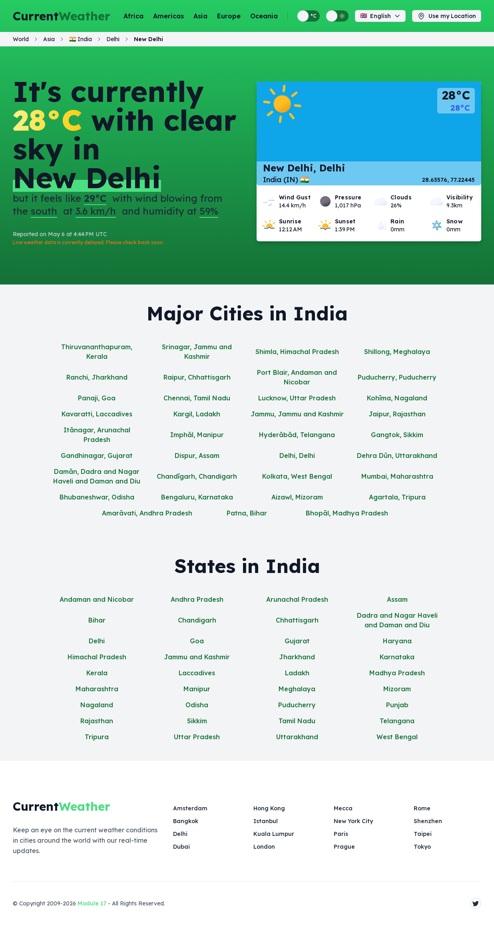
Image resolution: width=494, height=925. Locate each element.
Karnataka (397, 657)
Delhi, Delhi (297, 456)
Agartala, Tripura (397, 497)
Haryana (397, 641)
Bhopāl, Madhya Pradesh (347, 513)
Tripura (97, 737)
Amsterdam (190, 808)
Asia (200, 16)
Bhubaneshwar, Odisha (97, 497)
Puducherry (297, 705)
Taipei (423, 833)
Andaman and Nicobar (97, 599)
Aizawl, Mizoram (297, 497)
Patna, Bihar (247, 513)
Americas (168, 16)
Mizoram (397, 689)
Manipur (196, 689)
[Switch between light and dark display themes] (337, 16)
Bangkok (185, 821)
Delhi (97, 641)
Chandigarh (197, 620)
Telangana (397, 721)
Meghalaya (297, 689)
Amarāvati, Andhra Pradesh (147, 513)
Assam (397, 599)
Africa (133, 16)
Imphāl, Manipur (197, 435)
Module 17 (92, 903)
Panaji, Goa (97, 398)
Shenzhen (428, 821)
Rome (422, 808)
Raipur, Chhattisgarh (197, 377)
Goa (197, 641)
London (264, 846)
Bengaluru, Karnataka (197, 497)
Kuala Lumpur (273, 833)
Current (61, 16)
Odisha (196, 705)
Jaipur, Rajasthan (397, 414)
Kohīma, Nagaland (397, 398)
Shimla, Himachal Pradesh (297, 352)
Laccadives (197, 673)
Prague (344, 846)
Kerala (97, 673)
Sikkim (197, 721)
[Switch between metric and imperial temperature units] (308, 16)
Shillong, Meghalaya (397, 352)
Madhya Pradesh (397, 673)
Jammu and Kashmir (197, 657)
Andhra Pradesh (197, 599)
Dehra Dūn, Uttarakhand (397, 456)
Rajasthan (96, 721)
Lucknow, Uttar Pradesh (297, 398)
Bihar (97, 620)
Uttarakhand (297, 737)
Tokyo (422, 846)
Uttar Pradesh (197, 737)
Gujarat (297, 641)
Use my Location (446, 16)
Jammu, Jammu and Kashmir (297, 414)
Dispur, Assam (197, 456)
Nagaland (96, 705)
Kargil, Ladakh (196, 414)
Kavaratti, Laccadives (97, 414)
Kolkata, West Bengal (297, 476)
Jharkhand (297, 657)
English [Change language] (380, 16)
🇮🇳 (80, 39)
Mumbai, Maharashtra (397, 476)
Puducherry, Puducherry (397, 377)
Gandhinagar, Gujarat (97, 456)
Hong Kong (269, 808)
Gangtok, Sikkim (397, 435)
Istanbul (265, 821)
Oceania (264, 16)
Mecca (343, 808)
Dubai (181, 846)
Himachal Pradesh (97, 657)
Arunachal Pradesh (297, 599)
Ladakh (297, 673)
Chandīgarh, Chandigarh (197, 476)
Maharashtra (97, 689)
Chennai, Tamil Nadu (196, 398)
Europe (229, 16)
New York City (353, 821)
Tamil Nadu (297, 721)
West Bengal (397, 737)
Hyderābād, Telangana (297, 435)
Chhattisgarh (297, 620)
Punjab (397, 705)
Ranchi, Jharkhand (96, 377)
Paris (341, 833)
